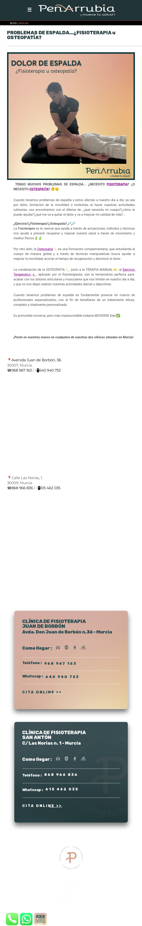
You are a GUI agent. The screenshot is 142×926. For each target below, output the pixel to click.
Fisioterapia (26, 228)
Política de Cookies (72, 892)
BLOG (13, 23)
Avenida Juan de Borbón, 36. (37, 360)
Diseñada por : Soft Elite (72, 897)
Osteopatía (45, 249)
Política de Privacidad (72, 886)
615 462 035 (50, 488)
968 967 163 (22, 370)
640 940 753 (50, 370)
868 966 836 (22, 488)
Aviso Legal (72, 880)
